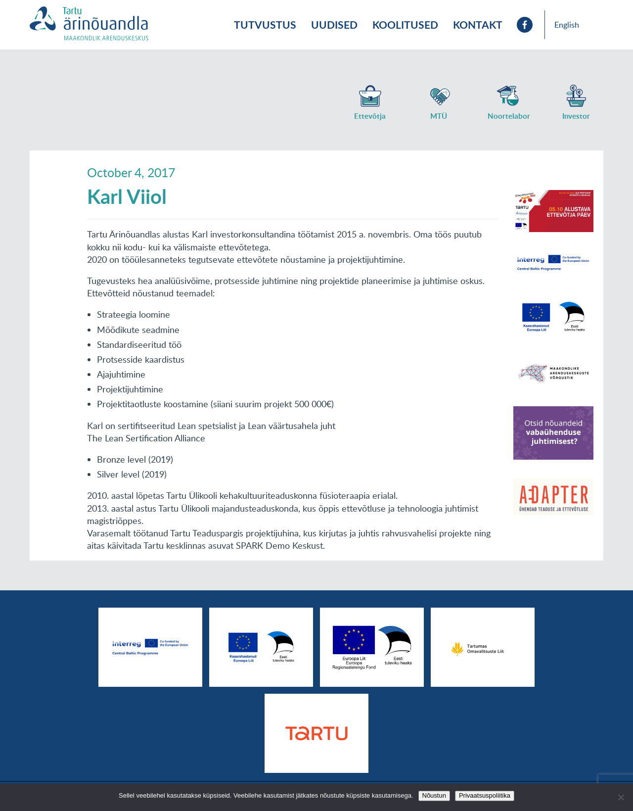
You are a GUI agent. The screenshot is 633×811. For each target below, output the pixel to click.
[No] (621, 797)
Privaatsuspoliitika (484, 795)
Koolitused (405, 24)
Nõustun (434, 795)
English (566, 24)
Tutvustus (265, 24)
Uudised (334, 24)
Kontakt (477, 24)
